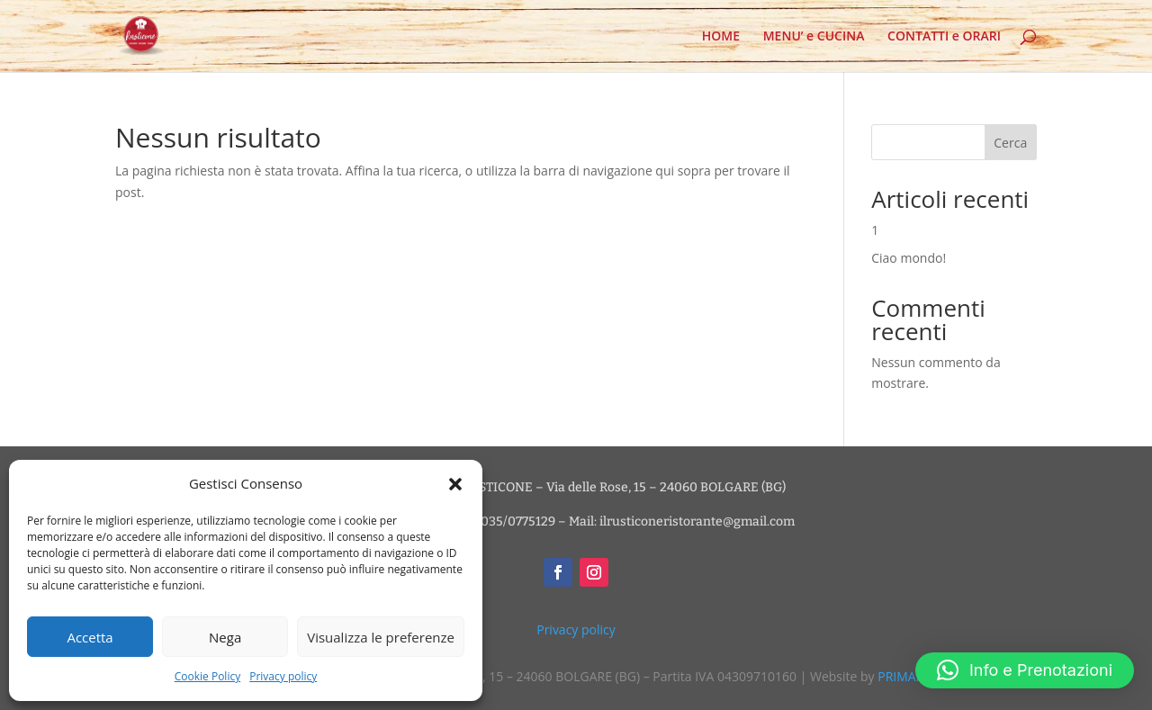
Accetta (89, 637)
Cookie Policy (207, 676)
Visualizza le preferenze (380, 637)
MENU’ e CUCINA (814, 37)
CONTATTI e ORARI (944, 37)
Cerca (1010, 142)
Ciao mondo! (908, 257)
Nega (225, 637)
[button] (455, 484)
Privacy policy (283, 676)
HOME (721, 37)
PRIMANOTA (914, 676)
